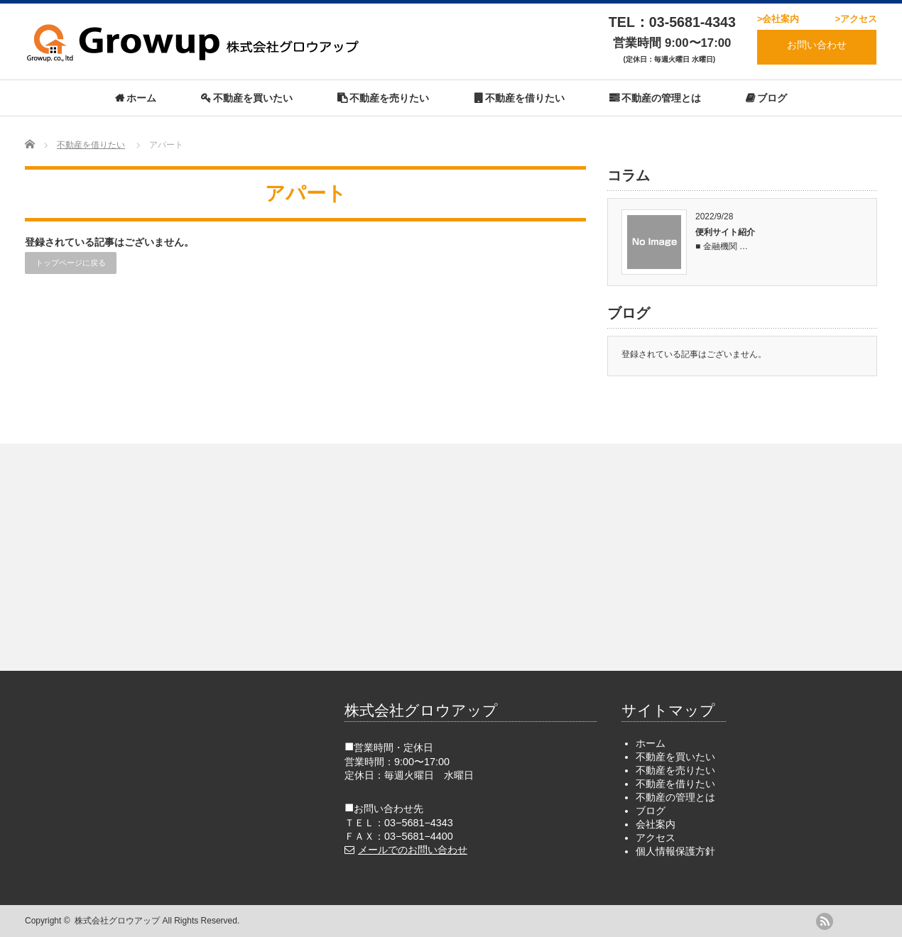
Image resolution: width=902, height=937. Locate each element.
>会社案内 (778, 19)
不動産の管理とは (661, 98)
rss (824, 921)
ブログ (772, 98)
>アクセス (856, 19)
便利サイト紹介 (725, 232)
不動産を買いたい (253, 98)
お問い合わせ (817, 44)
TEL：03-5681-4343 (672, 22)
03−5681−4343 (418, 822)
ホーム (141, 98)
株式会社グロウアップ (117, 921)
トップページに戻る (71, 262)
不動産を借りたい (525, 98)
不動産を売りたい (389, 98)
